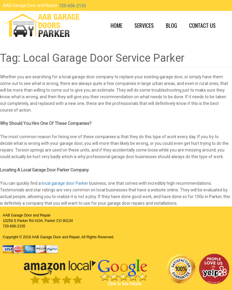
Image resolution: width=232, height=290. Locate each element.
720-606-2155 (72, 5)
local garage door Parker (65, 183)
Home (116, 25)
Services (144, 25)
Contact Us (202, 25)
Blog (171, 25)
